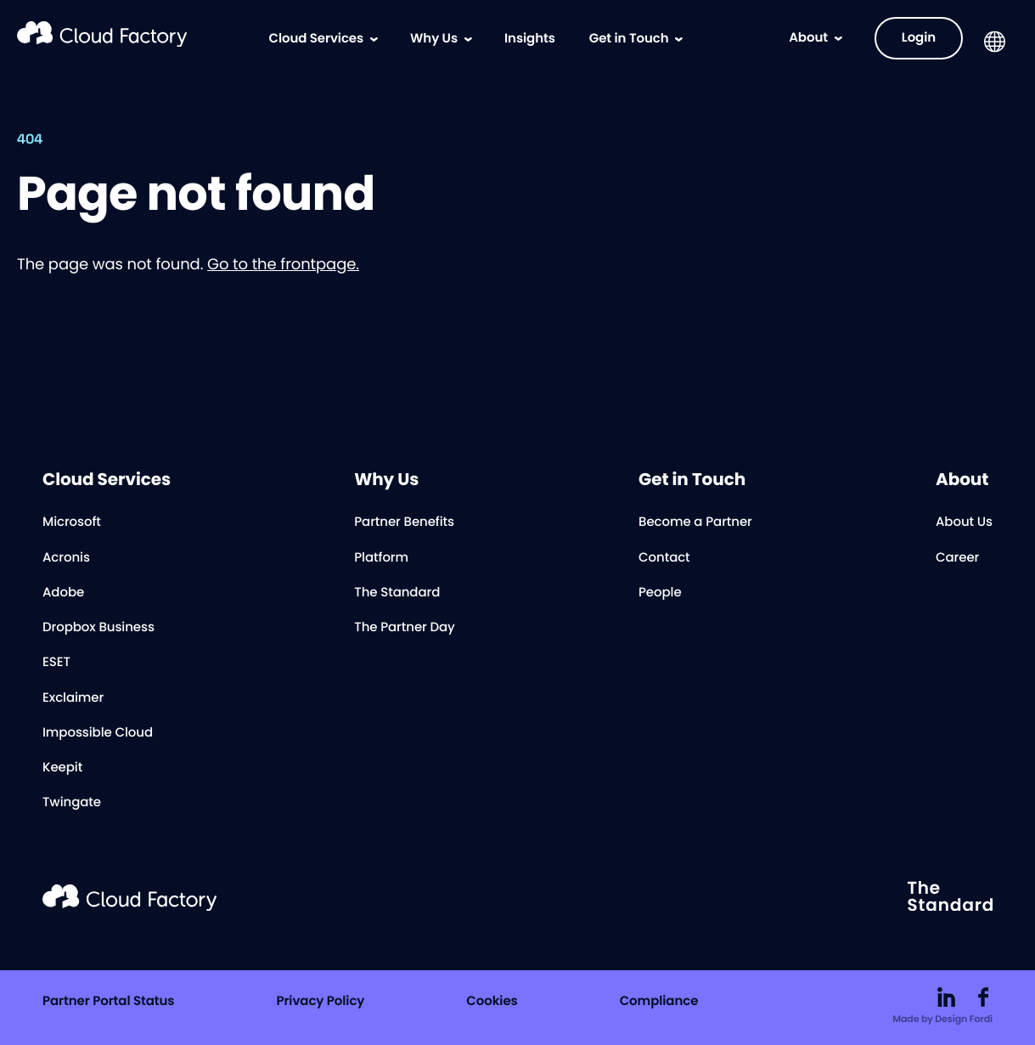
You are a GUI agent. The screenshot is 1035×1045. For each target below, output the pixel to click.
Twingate (71, 803)
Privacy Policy (320, 1002)
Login (919, 38)
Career (957, 559)
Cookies (491, 1002)
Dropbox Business (98, 628)
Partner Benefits (404, 523)
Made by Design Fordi (942, 1019)
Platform (381, 559)
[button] (994, 42)
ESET (56, 663)
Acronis (66, 559)
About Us (964, 523)
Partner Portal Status (108, 1002)
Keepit (62, 768)
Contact (664, 559)
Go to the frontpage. (283, 264)
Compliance (659, 1002)
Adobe (63, 593)
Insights (529, 39)
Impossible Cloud (97, 734)
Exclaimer (73, 699)
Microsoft (71, 523)
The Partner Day (404, 628)
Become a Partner (695, 523)
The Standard (397, 593)
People (660, 593)
